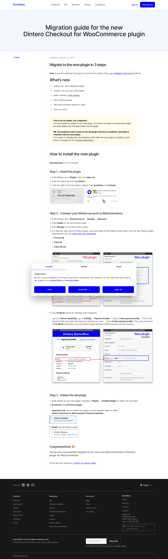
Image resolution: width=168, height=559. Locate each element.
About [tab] (119, 267)
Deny (50, 290)
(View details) (74, 95)
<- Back (16, 57)
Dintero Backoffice (85, 140)
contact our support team (84, 463)
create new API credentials (83, 234)
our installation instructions (122, 73)
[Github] (32, 485)
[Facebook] (28, 485)
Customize (84, 290)
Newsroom (90, 496)
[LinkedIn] (23, 485)
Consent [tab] (49, 267)
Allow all (118, 290)
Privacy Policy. (120, 546)
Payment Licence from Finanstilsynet (136, 527)
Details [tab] (84, 267)
